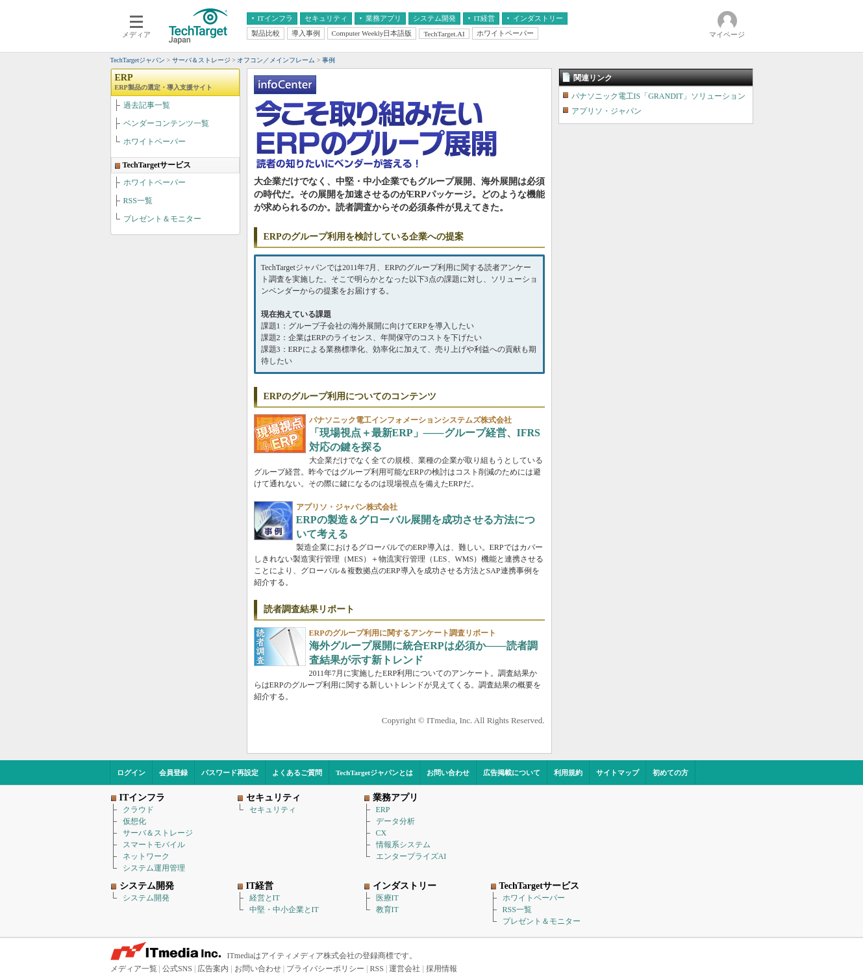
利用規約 (568, 772)
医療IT (387, 897)
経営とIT (264, 897)
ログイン (131, 772)
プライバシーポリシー (325, 968)
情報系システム (403, 844)
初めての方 (670, 772)
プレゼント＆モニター (162, 218)
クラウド (138, 809)
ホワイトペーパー (154, 141)
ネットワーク (146, 856)
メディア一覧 (133, 968)
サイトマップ (617, 772)
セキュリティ (272, 809)
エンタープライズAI (411, 856)
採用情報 (441, 968)
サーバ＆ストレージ (158, 832)
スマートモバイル (154, 844)
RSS (377, 968)
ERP (163, 82)
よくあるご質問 (297, 772)
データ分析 (395, 821)
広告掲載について (511, 772)
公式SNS (177, 968)
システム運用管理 (154, 868)
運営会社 (404, 968)
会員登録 (173, 772)
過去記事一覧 (146, 105)
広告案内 (213, 968)
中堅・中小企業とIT (284, 909)
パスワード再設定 (229, 772)
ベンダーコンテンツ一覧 (166, 123)
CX (381, 832)
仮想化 (134, 821)
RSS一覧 (138, 200)
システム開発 (146, 897)
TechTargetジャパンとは (374, 772)
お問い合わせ (448, 772)
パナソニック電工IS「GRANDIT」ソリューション (658, 96)
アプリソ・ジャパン (606, 111)
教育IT (387, 909)
